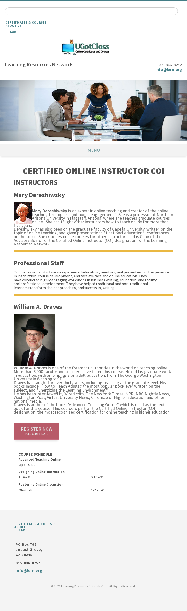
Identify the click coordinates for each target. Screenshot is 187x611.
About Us (14, 26)
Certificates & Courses (26, 22)
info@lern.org (169, 69)
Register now (36, 431)
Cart (14, 32)
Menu (93, 150)
